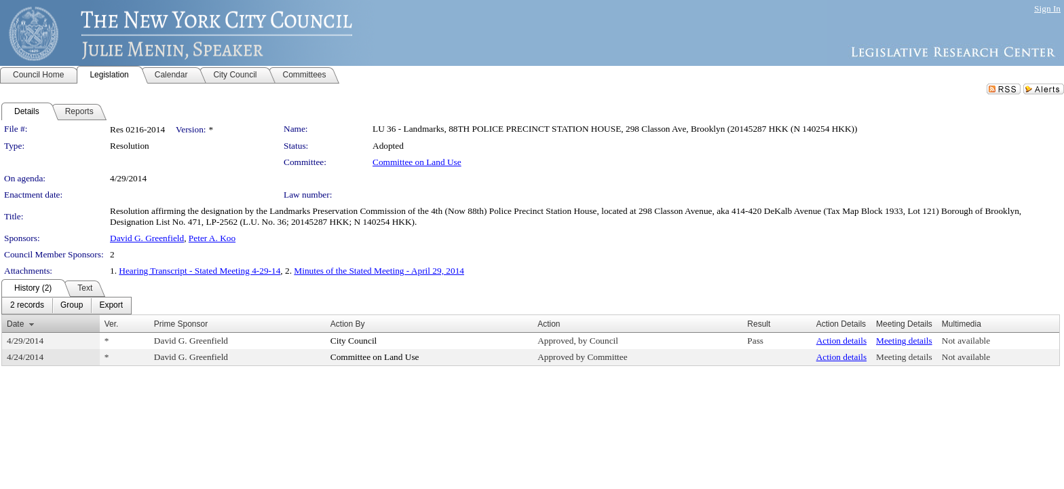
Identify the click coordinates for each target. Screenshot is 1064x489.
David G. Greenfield (147, 238)
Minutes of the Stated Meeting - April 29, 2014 (379, 271)
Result (758, 324)
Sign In (1047, 8)
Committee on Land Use (417, 162)
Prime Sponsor (181, 324)
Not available (966, 341)
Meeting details (904, 341)
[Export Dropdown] (111, 305)
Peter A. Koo (212, 238)
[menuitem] (27, 305)
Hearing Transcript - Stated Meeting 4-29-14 (199, 271)
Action (548, 324)
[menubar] (66, 305)
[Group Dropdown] (71, 305)
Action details (841, 341)
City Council (353, 341)
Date (15, 324)
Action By (347, 324)
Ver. (111, 324)
